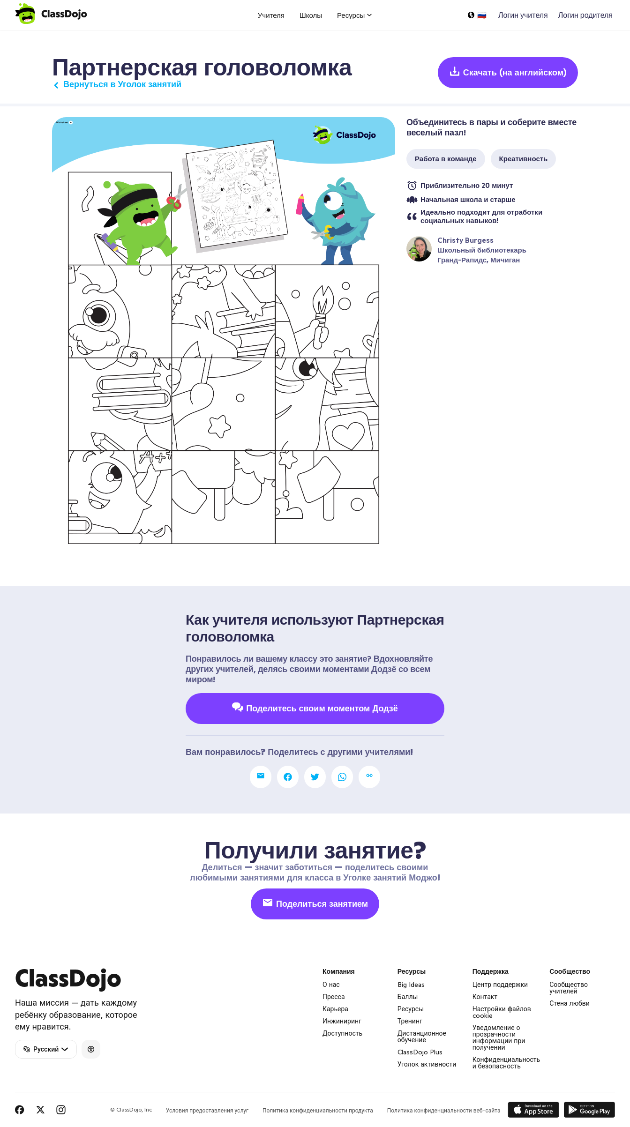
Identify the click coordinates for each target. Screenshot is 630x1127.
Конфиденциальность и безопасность (506, 1062)
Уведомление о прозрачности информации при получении (498, 1037)
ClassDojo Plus (420, 1052)
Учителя (271, 15)
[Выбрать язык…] (476, 15)
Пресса (333, 997)
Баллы (408, 997)
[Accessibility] (91, 1049)
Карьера (335, 1009)
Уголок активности (427, 1064)
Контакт (484, 997)
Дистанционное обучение (422, 1036)
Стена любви (569, 1003)
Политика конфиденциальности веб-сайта (444, 1110)
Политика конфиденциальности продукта (317, 1110)
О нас (331, 984)
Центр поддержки (500, 984)
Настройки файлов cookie (501, 1012)
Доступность (342, 1033)
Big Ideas (411, 984)
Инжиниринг (341, 1021)
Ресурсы (411, 1009)
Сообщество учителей (568, 987)
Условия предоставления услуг (207, 1110)
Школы (311, 15)
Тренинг (410, 1021)
